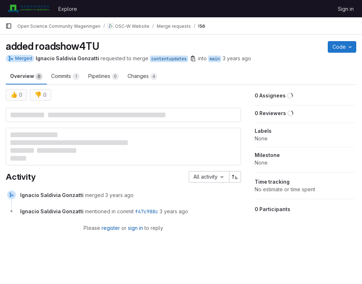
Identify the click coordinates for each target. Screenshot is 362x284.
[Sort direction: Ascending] (235, 177)
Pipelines (103, 76)
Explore (67, 9)
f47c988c (146, 211)
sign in (135, 228)
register (111, 228)
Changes (142, 76)
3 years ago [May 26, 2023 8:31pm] (237, 58)
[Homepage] (28, 8)
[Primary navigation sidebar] (8, 26)
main (215, 59)
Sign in (346, 9)
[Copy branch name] (193, 58)
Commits (65, 76)
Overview (26, 76)
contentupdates (169, 59)
